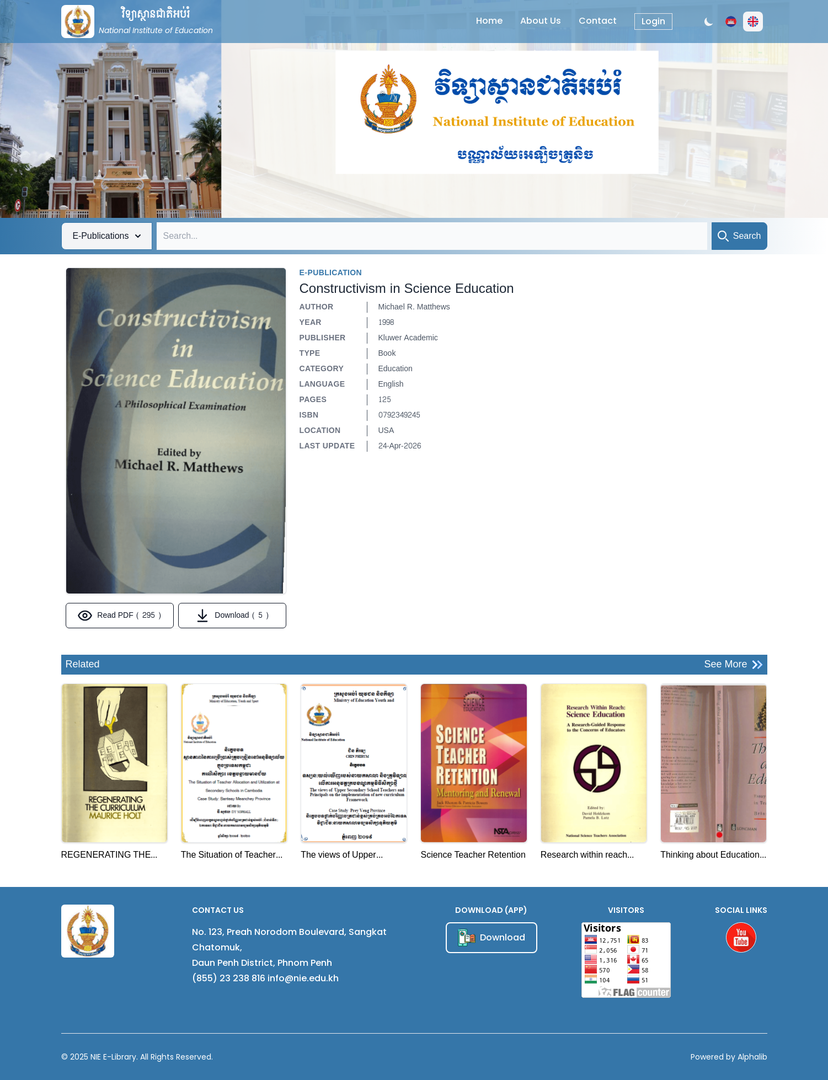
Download (491, 938)
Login (653, 21)
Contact (598, 20)
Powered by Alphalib (729, 1056)
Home (489, 20)
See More (733, 664)
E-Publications (107, 236)
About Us (540, 20)
